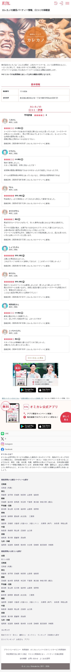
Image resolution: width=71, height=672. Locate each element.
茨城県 (3, 502)
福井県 (23, 509)
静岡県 (10, 516)
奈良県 (56, 523)
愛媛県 (16, 538)
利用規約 (25, 650)
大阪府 (16, 523)
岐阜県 (3, 516)
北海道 (3, 488)
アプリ (27, 639)
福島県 (36, 495)
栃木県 (10, 502)
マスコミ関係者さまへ (36, 654)
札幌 (9, 488)
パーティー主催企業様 (54, 654)
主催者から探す (53, 635)
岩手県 (10, 495)
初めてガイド (6, 635)
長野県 (36, 509)
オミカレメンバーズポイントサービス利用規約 (48, 650)
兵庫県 (43, 523)
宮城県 (16, 495)
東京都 (36, 502)
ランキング (41, 635)
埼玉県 (23, 502)
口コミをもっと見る (35, 358)
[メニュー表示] (67, 3)
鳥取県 (3, 531)
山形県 (29, 495)
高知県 (23, 538)
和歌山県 (64, 523)
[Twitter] (35, 438)
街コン (15, 635)
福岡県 (3, 545)
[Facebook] (35, 449)
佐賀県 (10, 545)
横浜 (50, 502)
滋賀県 (3, 523)
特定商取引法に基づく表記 (16, 654)
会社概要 (23, 658)
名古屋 (23, 516)
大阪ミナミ (33, 523)
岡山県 (16, 531)
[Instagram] (35, 444)
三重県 (31, 516)
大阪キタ (24, 523)
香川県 (10, 538)
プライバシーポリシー (12, 650)
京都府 (10, 523)
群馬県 (16, 502)
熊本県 (23, 545)
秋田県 (23, 495)
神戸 (49, 523)
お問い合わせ (33, 658)
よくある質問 (45, 658)
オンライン (32, 635)
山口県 (29, 531)
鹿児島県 (43, 545)
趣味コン (22, 635)
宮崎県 (36, 545)
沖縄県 (50, 545)
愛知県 (16, 516)
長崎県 (16, 545)
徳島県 (3, 538)
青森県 (3, 495)
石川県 (16, 509)
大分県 (29, 545)
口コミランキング (8, 639)
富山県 (10, 509)
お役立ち (19, 639)
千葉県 (29, 502)
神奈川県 (43, 502)
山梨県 (29, 509)
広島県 (23, 531)
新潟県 (3, 509)
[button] (55, 3)
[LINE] (35, 433)
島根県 (10, 531)
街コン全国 (5, 559)
